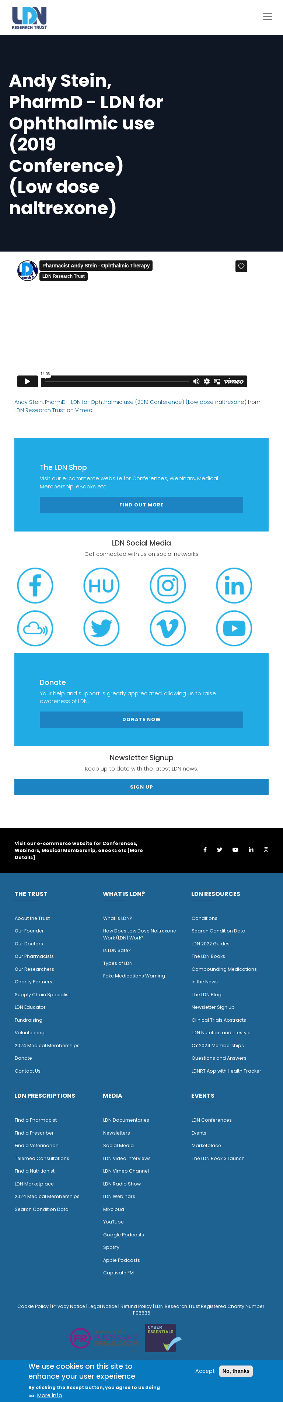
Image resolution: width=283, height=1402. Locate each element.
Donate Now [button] (141, 719)
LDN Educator (30, 1007)
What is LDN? (117, 918)
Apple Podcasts (121, 1260)
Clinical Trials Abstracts (219, 1020)
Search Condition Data (218, 931)
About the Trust (32, 918)
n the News (205, 982)
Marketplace (206, 1145)
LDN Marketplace (34, 1184)
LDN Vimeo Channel (126, 1171)
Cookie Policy (33, 1306)
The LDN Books (208, 956)
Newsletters (116, 1133)
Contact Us (28, 1071)
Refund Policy (136, 1306)
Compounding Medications (224, 969)
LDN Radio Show (122, 1184)
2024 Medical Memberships (47, 1045)
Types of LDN (118, 963)
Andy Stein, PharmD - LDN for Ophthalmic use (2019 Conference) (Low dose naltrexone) (130, 402)
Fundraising (28, 1020)
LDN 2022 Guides (211, 944)
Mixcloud (113, 1209)
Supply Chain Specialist (42, 994)
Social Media (118, 1145)
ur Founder (31, 931)
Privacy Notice (68, 1306)
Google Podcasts (123, 1235)
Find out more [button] (141, 504)
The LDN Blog (206, 994)
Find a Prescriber (34, 1133)
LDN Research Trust (39, 410)
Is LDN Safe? (117, 950)
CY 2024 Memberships (218, 1045)
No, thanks (236, 1371)
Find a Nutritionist (35, 1171)
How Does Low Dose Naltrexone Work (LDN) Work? (139, 934)
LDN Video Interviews (127, 1158)
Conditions (204, 918)
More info (49, 1395)
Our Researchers (34, 969)
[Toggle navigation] (267, 17)
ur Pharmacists (36, 956)
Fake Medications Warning (134, 976)
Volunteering (30, 1032)
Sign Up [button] (141, 786)
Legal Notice (102, 1306)
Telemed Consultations (42, 1158)
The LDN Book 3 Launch (218, 1158)
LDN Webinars (119, 1196)
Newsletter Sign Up (213, 1007)
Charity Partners (33, 982)
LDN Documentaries (126, 1120)
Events (199, 1133)
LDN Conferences (212, 1120)
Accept (205, 1371)
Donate (23, 1058)
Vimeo (83, 410)
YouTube (113, 1222)
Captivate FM (118, 1273)
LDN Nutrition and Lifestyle (221, 1032)
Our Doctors (29, 944)
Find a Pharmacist (36, 1120)
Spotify (111, 1247)
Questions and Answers (219, 1058)
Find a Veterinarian (37, 1145)
